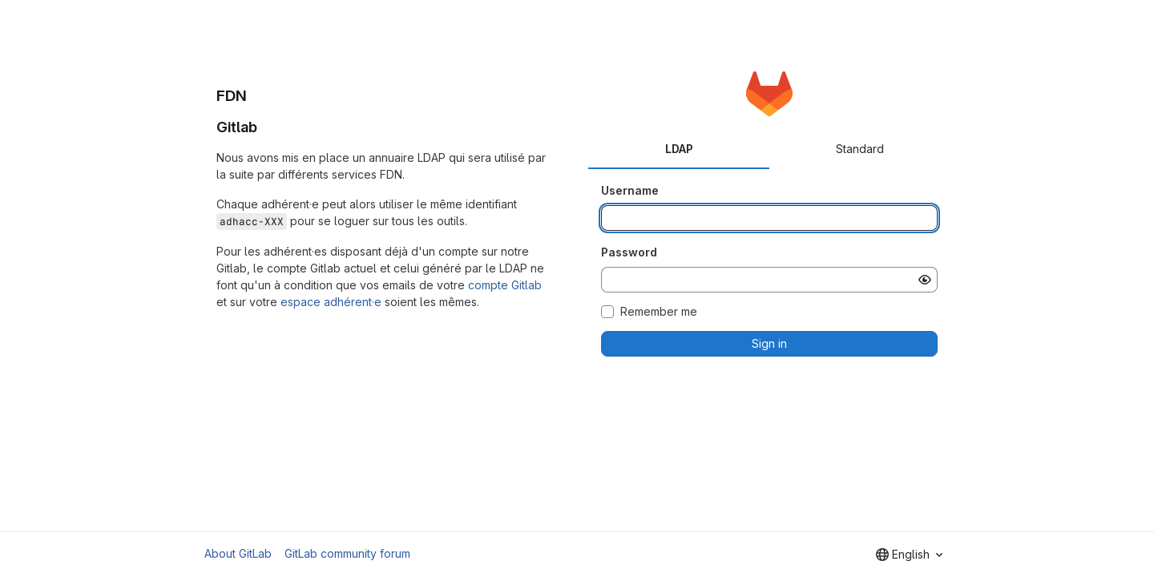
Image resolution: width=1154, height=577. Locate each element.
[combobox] (909, 554)
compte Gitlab (505, 285)
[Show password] (925, 280)
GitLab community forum (347, 553)
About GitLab (238, 553)
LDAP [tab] (679, 148)
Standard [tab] (860, 148)
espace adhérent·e (330, 302)
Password (629, 252)
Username (630, 190)
